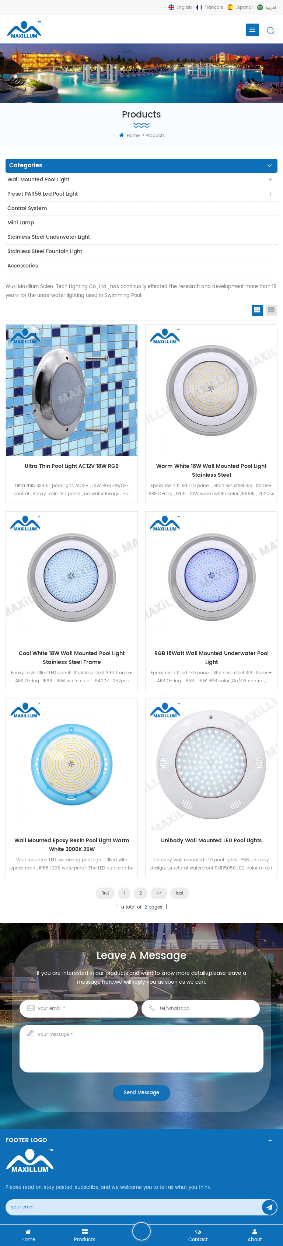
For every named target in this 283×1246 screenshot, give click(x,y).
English (184, 7)
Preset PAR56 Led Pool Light (42, 194)
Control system (27, 208)
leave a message (141, 1231)
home (129, 135)
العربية (271, 7)
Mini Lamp (20, 222)
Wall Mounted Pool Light (38, 179)
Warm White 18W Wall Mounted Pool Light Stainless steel (211, 470)
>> (158, 893)
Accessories (22, 266)
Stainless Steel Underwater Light (48, 237)
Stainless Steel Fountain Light (44, 251)
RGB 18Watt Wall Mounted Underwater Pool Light (211, 657)
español (244, 7)
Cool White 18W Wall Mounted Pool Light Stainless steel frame (72, 657)
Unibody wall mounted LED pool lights (211, 840)
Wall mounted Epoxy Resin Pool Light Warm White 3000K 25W (71, 845)
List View (271, 310)
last (180, 893)
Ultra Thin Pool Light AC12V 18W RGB (72, 466)
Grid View (257, 310)
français (214, 7)
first (105, 893)
